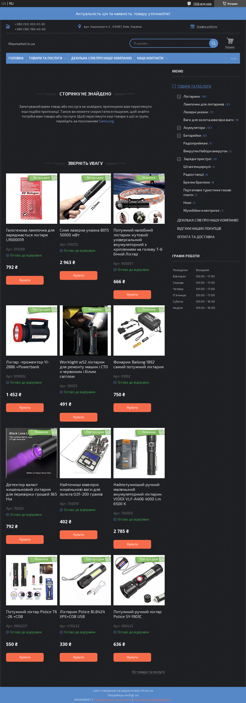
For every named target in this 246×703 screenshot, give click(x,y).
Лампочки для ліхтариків (203, 104)
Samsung (106, 121)
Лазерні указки (195, 112)
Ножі (187, 202)
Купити (25, 280)
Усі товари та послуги (148, 672)
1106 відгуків (202, 3)
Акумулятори (194, 127)
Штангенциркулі (197, 166)
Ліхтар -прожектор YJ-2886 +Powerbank (27, 364)
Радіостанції (193, 174)
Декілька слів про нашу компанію (101, 58)
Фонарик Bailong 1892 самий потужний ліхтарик (138, 364)
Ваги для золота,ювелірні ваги (208, 120)
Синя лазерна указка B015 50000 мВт (84, 232)
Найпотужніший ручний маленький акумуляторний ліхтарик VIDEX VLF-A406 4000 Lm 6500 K (137, 494)
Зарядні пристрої (197, 159)
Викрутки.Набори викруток (205, 151)
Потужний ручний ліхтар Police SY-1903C (137, 614)
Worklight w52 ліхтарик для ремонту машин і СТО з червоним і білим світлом (84, 369)
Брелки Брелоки (196, 182)
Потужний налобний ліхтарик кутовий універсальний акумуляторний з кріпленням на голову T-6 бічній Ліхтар (137, 242)
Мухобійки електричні (201, 210)
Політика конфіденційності (153, 699)
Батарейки (192, 135)
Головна (16, 58)
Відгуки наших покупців (199, 228)
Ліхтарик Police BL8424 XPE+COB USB (82, 614)
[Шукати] (213, 43)
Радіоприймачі (195, 143)
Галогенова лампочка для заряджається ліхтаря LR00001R (30, 235)
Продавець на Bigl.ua (123, 695)
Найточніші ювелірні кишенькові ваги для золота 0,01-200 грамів (81, 489)
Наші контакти (150, 58)
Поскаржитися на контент (112, 699)
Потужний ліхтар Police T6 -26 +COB (31, 614)
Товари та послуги (45, 58)
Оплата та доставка (196, 237)
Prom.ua (147, 690)
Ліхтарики (191, 96)
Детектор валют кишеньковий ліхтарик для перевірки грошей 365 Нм (31, 491)
